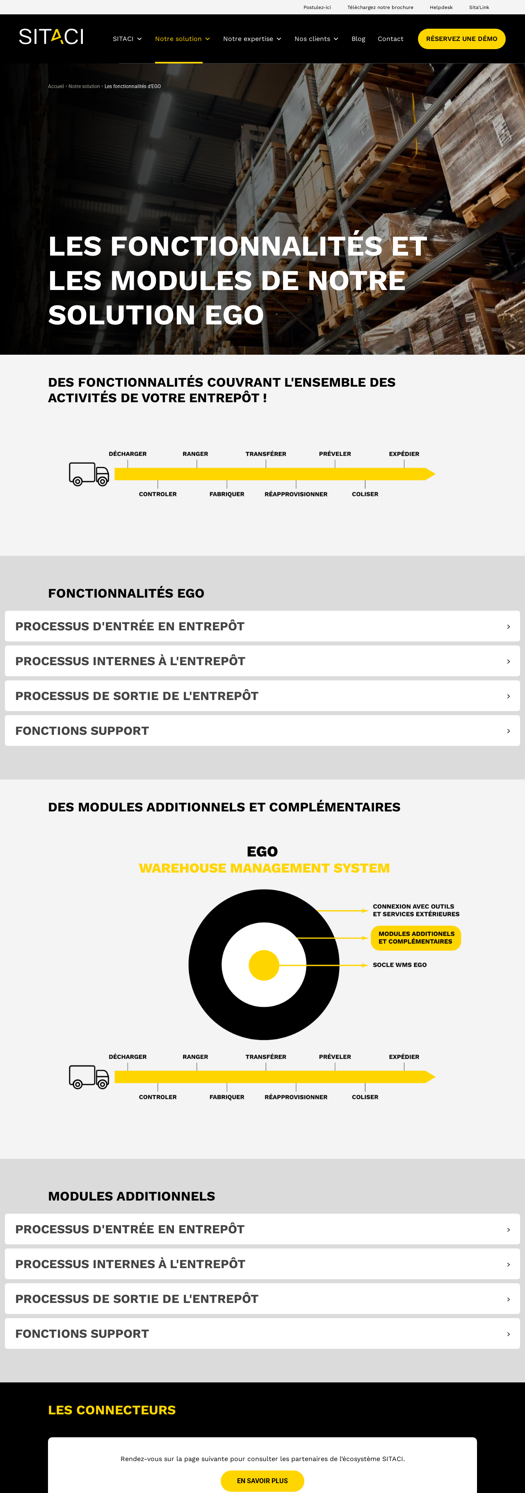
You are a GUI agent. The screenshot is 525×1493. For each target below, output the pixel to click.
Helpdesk (441, 7)
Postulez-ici (317, 7)
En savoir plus (262, 1481)
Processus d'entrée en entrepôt (130, 626)
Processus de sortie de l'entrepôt (137, 696)
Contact (391, 39)
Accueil (56, 86)
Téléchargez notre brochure (380, 7)
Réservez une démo (462, 39)
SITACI (128, 39)
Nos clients (316, 39)
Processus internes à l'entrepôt (130, 661)
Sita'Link (479, 7)
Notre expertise (252, 39)
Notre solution (183, 39)
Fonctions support (82, 730)
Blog (358, 39)
